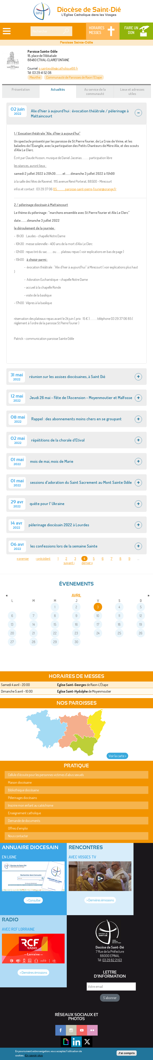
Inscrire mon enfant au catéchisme (30, 805)
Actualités (63, 91)
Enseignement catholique (24, 813)
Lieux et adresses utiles (132, 91)
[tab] (76, 113)
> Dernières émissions (100, 900)
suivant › (69, 563)
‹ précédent (43, 558)
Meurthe (35, 77)
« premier (23, 558)
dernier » (87, 563)
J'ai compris (126, 1054)
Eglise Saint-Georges (71, 685)
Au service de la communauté (95, 91)
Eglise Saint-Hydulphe (72, 691)
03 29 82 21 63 (112, 960)
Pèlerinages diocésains (22, 798)
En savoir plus (34, 1056)
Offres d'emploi (18, 828)
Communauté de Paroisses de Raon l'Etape (74, 77)
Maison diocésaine (20, 782)
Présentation (21, 89)
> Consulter (33, 900)
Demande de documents (24, 821)
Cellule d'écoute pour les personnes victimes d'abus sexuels (46, 775)
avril (76, 595)
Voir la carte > (117, 756)
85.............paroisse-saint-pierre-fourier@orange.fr (84, 189)
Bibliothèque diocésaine (23, 790)
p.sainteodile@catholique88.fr (58, 68)
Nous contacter (18, 836)
